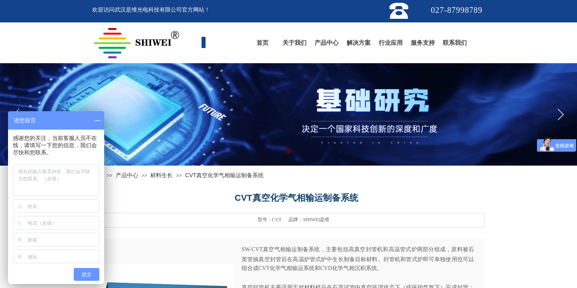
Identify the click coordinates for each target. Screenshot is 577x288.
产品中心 (327, 43)
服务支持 (423, 43)
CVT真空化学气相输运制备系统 (224, 175)
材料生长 (161, 175)
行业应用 (391, 43)
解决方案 (359, 43)
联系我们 (455, 43)
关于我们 (294, 43)
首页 (262, 43)
